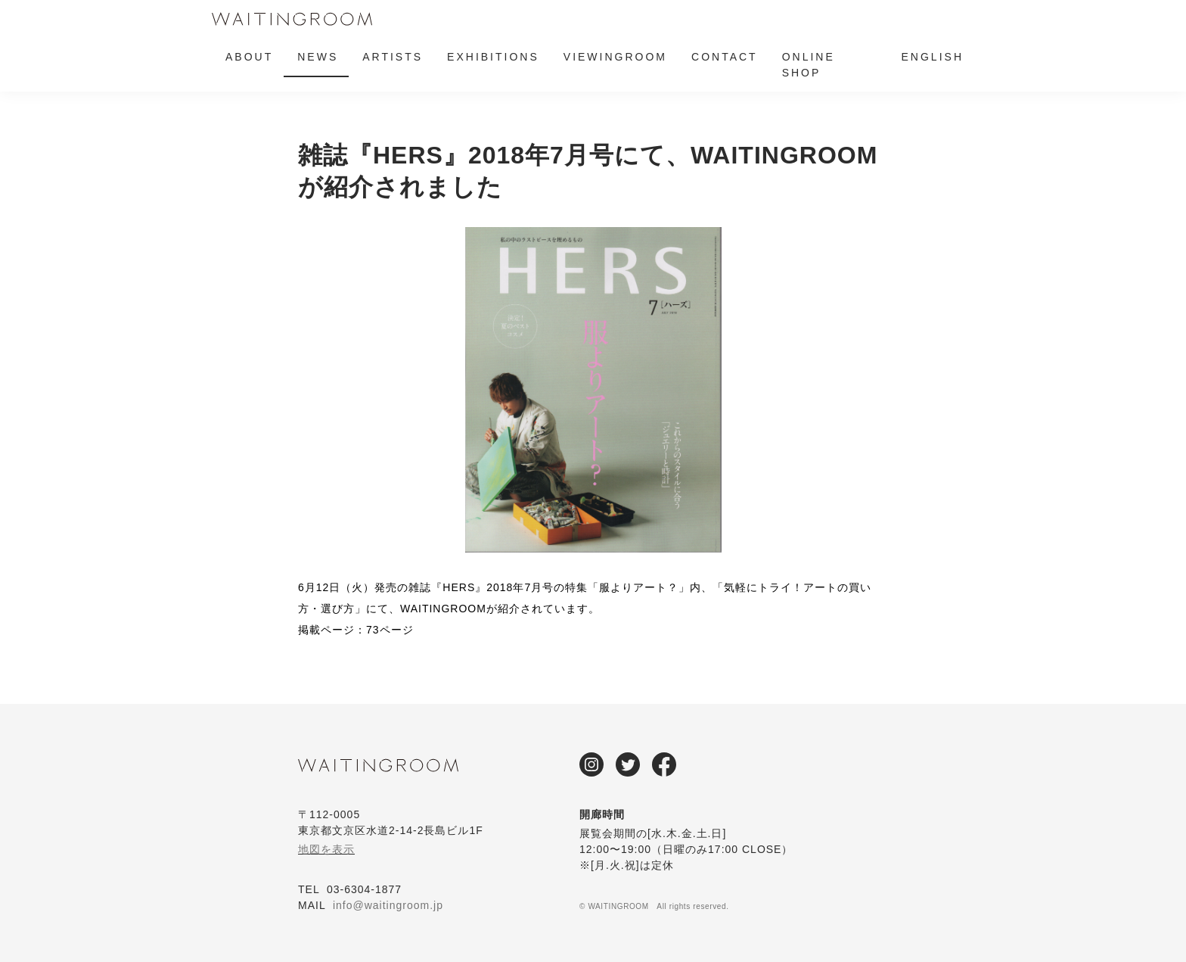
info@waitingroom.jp (388, 905)
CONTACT (724, 57)
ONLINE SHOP (808, 65)
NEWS (317, 57)
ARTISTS (392, 57)
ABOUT (249, 57)
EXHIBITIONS (493, 57)
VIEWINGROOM (615, 57)
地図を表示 (326, 849)
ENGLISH (933, 57)
